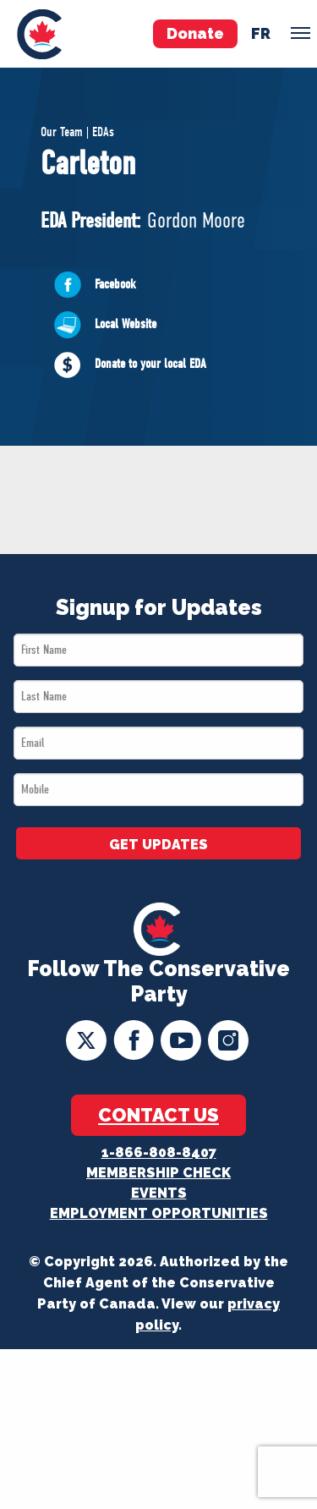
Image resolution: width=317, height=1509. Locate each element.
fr (261, 33)
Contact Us (158, 1115)
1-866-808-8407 (158, 1152)
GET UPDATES (158, 845)
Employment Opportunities (159, 1213)
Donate (195, 33)
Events (159, 1193)
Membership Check (158, 1173)
